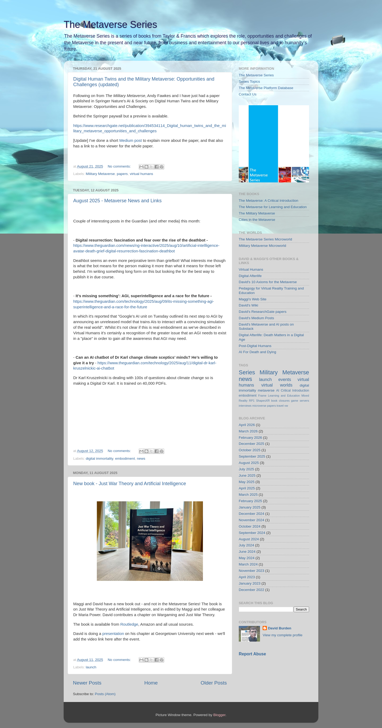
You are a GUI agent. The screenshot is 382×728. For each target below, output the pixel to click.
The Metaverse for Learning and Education (273, 207)
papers (122, 174)
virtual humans (141, 174)
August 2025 (249, 463)
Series (247, 372)
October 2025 (250, 450)
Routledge (129, 624)
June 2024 (247, 552)
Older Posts (214, 683)
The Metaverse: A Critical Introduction (268, 201)
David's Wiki (248, 305)
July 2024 (246, 545)
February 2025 (250, 501)
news (141, 459)
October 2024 (250, 526)
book (274, 400)
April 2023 (247, 577)
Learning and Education (284, 395)
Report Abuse (252, 654)
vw (286, 405)
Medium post (130, 140)
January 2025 (250, 507)
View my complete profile (282, 635)
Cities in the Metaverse (257, 220)
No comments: (120, 166)
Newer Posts (87, 683)
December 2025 (251, 444)
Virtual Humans (251, 269)
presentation (113, 633)
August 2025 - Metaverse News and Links (117, 200)
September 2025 (252, 456)
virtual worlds (276, 385)
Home (151, 683)
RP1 (252, 400)
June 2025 (247, 475)
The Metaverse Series (110, 24)
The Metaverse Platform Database (266, 88)
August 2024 (249, 539)
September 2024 (252, 533)
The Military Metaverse (257, 213)
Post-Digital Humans (255, 346)
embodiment (125, 459)
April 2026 (247, 425)
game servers (300, 400)
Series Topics (249, 82)
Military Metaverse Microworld (262, 246)
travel (280, 405)
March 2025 (248, 495)
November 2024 (251, 520)
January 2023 (250, 583)
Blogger (219, 715)
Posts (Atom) (105, 694)
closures (284, 400)
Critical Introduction (295, 390)
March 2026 (248, 431)
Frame (262, 395)
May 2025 (246, 482)
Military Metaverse (100, 174)
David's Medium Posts (256, 318)
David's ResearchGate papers (262, 312)
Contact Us (248, 94)
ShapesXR (263, 400)
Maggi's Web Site (252, 299)
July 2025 (246, 469)
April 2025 (247, 488)
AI (277, 390)
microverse (259, 405)
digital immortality (99, 459)
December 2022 (251, 590)
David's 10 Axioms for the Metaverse (268, 282)
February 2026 (250, 438)
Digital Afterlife (250, 276)
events (284, 379)
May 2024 (246, 558)
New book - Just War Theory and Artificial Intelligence (129, 483)
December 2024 (251, 514)
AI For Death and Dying (257, 352)
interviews (245, 405)
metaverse (266, 390)
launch (91, 667)
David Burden (279, 628)
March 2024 (248, 564)
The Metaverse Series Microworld (265, 239)
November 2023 (251, 571)
